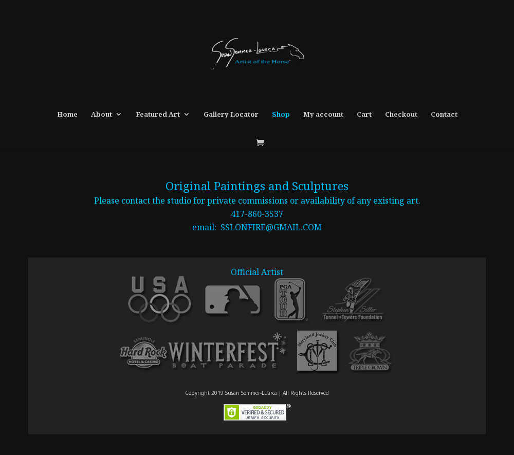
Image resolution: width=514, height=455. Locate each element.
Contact (444, 115)
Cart (364, 115)
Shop (281, 115)
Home (67, 115)
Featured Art (158, 115)
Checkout (401, 115)
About (101, 115)
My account (323, 115)
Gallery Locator (231, 115)
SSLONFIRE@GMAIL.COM (271, 227)
